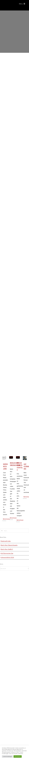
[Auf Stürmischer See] (25, 457)
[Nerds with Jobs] (4, 457)
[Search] (2, 531)
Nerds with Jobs (5, 466)
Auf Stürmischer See (7, 553)
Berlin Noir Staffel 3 (7, 549)
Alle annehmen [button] (17, 756)
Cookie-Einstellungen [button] (7, 756)
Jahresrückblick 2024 (7, 557)
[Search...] (14, 531)
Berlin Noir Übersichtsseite (9, 545)
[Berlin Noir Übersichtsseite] (11, 457)
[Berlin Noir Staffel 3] (18, 457)
